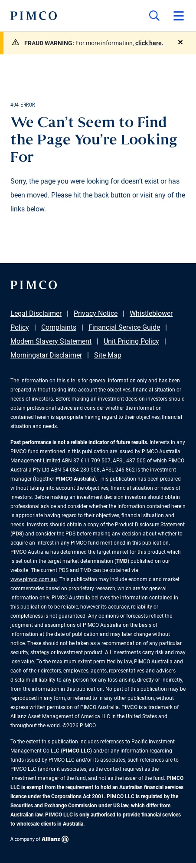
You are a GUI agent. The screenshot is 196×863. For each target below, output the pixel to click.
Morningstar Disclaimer (46, 355)
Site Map (107, 355)
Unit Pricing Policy (131, 341)
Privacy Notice (96, 313)
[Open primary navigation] (179, 15)
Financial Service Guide (124, 327)
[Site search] (154, 15)
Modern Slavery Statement (50, 341)
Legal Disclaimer (36, 313)
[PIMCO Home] (33, 15)
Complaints (58, 327)
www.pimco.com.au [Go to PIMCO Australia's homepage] (33, 579)
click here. (149, 43)
